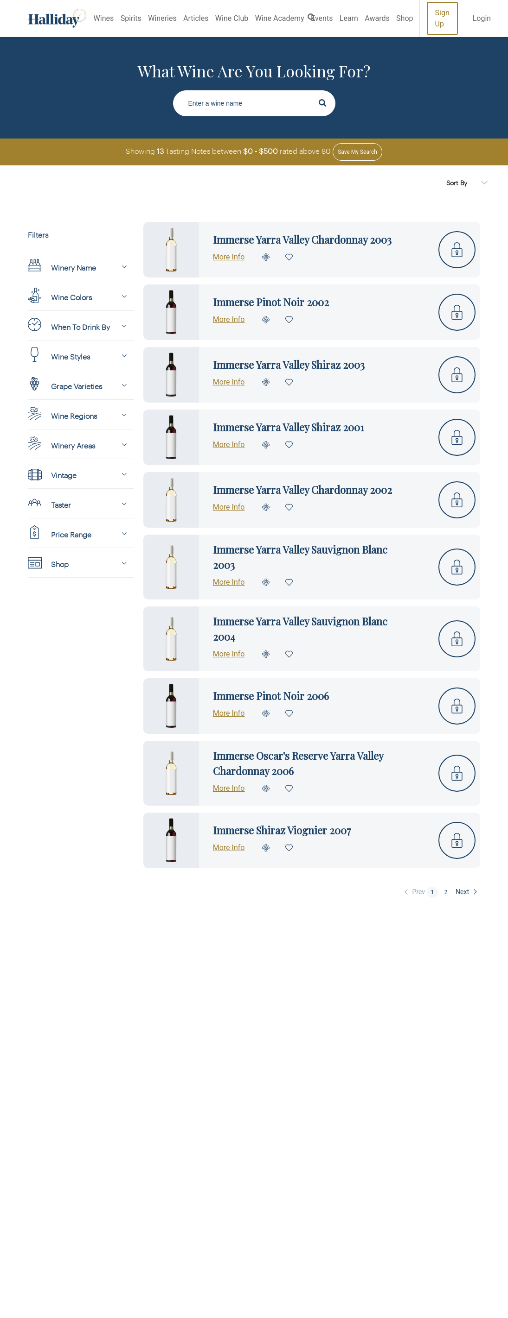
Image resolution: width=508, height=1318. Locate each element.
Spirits (131, 18)
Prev (418, 891)
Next (462, 891)
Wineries (162, 18)
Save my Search (357, 152)
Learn (349, 18)
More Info (229, 256)
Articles (195, 18)
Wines (104, 18)
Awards (377, 18)
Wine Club (231, 18)
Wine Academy (279, 18)
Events (322, 18)
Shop (404, 18)
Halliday (57, 18)
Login (482, 18)
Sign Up (442, 18)
